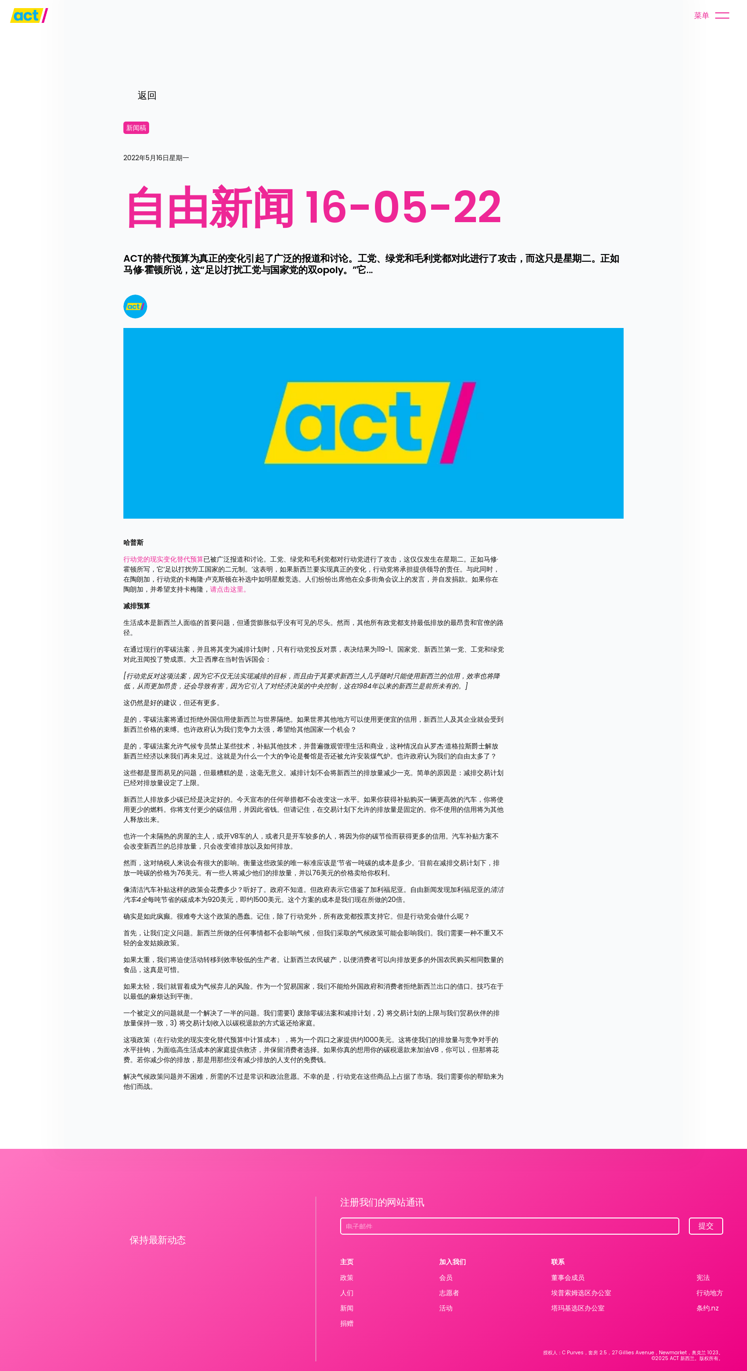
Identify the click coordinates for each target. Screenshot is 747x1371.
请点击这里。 (230, 589)
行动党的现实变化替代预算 (163, 559)
